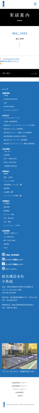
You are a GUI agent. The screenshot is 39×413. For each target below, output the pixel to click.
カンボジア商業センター (12, 259)
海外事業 (6, 188)
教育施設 (6, 211)
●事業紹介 (6, 171)
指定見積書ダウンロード (19, 386)
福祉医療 (6, 207)
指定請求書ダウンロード (19, 383)
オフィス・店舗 (9, 214)
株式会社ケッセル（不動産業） (14, 129)
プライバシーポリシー (19, 389)
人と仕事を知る (9, 237)
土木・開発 (7, 222)
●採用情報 (6, 231)
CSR (5, 103)
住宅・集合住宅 (9, 218)
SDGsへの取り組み (10, 162)
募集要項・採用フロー (11, 233)
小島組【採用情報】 (11, 254)
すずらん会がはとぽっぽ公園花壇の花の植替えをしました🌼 (9, 61)
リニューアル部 (9, 181)
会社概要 (6, 155)
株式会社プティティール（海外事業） (16, 140)
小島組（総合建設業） (11, 121)
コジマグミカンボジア (11, 110)
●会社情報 (6, 149)
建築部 (6, 173)
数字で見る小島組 (9, 240)
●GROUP (5, 115)
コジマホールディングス (12, 118)
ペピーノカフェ (9, 268)
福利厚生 (6, 244)
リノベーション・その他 (12, 225)
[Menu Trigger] (35, 4)
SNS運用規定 (19, 392)
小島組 (6, 95)
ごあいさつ (7, 151)
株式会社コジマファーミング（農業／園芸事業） (20, 143)
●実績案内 (6, 201)
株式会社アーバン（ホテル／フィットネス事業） (20, 125)
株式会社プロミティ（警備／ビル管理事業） (18, 132)
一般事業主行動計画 (10, 166)
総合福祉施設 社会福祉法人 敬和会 (15, 136)
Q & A (6, 248)
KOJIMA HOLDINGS (10, 99)
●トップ (5, 89)
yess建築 (8, 192)
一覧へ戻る (6, 73)
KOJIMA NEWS (9, 106)
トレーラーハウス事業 (13, 196)
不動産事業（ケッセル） (13, 184)
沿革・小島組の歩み (10, 158)
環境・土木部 (8, 177)
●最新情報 (6, 93)
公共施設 (6, 203)
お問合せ (20, 395)
